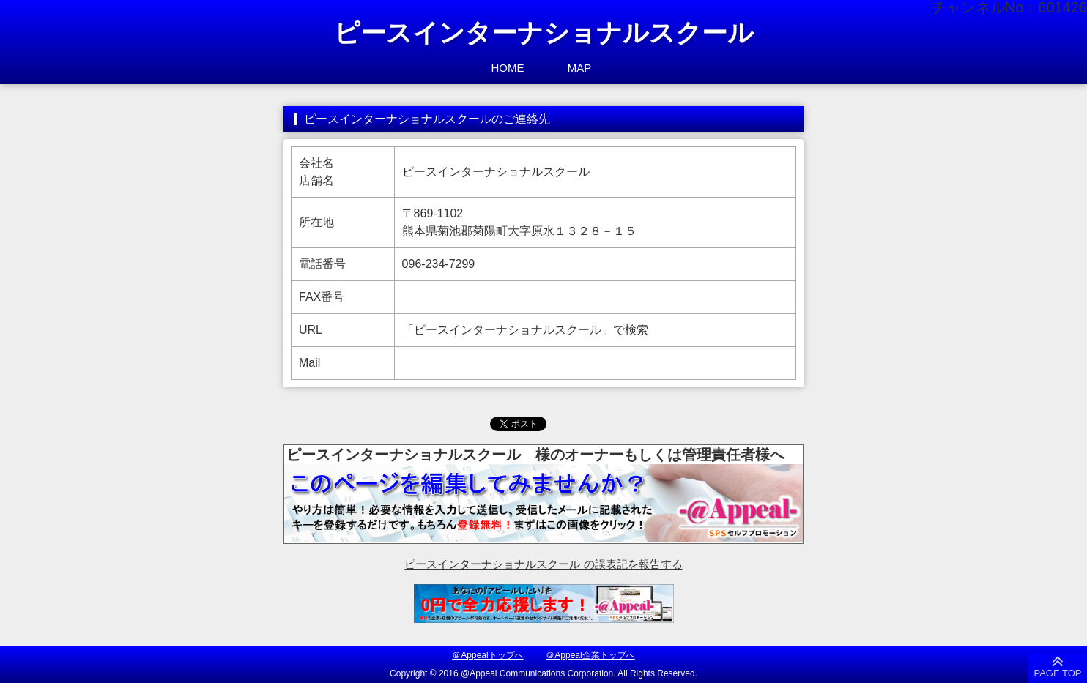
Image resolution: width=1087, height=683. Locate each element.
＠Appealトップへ (487, 655)
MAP (580, 67)
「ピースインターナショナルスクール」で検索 (525, 330)
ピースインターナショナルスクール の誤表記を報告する (543, 564)
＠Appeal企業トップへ (590, 655)
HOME (507, 67)
